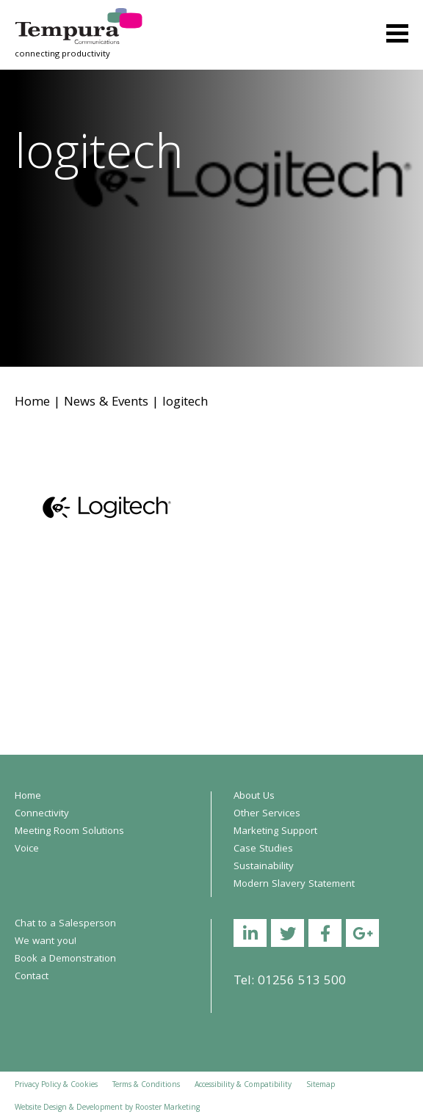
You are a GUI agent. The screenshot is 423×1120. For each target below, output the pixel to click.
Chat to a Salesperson (65, 924)
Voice (27, 849)
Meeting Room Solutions (69, 832)
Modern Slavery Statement (294, 884)
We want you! (45, 942)
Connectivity (42, 814)
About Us (254, 796)
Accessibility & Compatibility (243, 1085)
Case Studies (263, 849)
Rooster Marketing (167, 1108)
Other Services (267, 814)
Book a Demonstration (65, 959)
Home (32, 403)
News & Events (106, 403)
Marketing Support (275, 832)
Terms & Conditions (146, 1085)
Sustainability (264, 867)
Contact (31, 977)
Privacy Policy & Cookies (56, 1085)
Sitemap (320, 1085)
